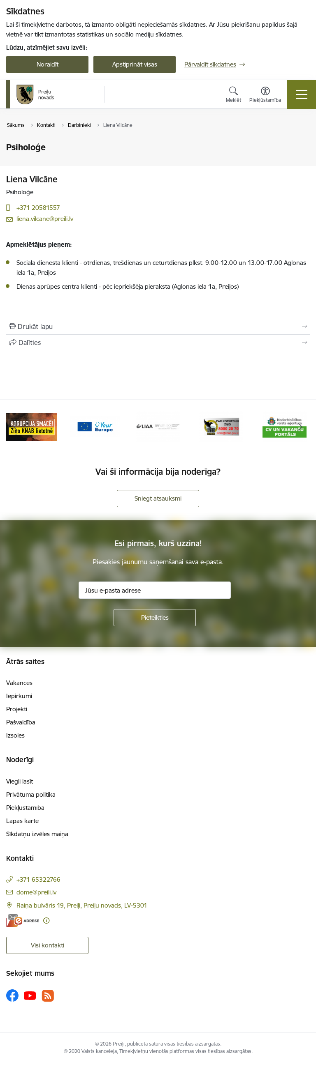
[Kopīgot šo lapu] (158, 342)
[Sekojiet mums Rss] (48, 996)
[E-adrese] (22, 920)
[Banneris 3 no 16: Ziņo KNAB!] (95, 426)
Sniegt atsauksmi (158, 498)
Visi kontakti (47, 945)
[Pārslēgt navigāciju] (301, 94)
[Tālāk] (300, 426)
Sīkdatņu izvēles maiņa (37, 834)
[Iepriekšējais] (16, 426)
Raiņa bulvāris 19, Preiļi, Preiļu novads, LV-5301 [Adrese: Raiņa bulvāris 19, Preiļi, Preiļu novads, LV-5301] (81, 905)
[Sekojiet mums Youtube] (30, 995)
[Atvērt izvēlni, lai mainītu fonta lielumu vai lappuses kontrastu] (265, 96)
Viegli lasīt (19, 781)
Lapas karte (22, 821)
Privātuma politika (31, 794)
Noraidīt (47, 64)
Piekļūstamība (25, 807)
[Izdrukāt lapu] (158, 326)
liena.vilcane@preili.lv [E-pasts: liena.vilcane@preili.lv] (44, 219)
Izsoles (15, 735)
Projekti (16, 709)
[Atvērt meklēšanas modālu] (233, 96)
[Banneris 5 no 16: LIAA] (221, 426)
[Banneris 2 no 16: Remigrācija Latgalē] (31, 426)
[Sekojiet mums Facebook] (12, 995)
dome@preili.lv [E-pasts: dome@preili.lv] (36, 892)
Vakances (19, 683)
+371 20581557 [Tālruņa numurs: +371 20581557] (38, 207)
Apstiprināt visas (134, 64)
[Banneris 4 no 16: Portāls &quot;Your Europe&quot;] (158, 426)
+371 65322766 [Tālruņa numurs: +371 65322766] (38, 879)
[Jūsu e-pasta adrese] (155, 590)
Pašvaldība (20, 722)
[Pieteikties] (155, 617)
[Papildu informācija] (46, 920)
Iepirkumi (19, 696)
